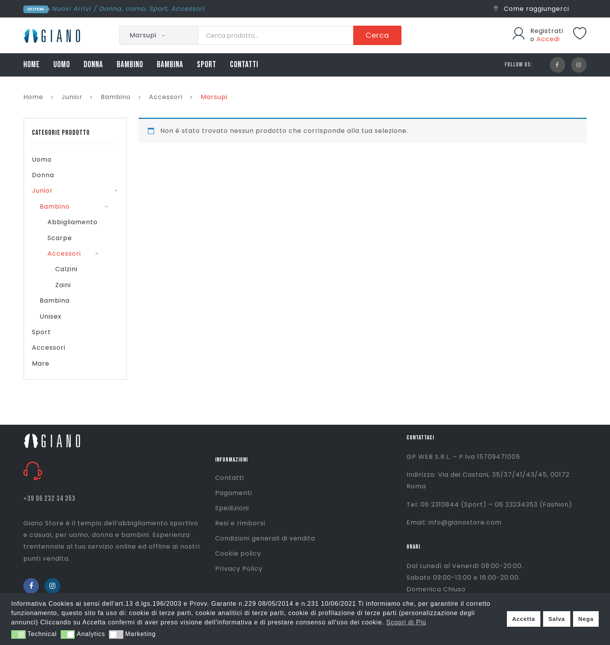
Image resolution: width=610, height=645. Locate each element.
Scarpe (59, 238)
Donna (111, 8)
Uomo (135, 8)
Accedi (548, 39)
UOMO (61, 64)
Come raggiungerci (531, 8)
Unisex (50, 316)
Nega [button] (585, 619)
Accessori (188, 8)
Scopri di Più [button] (406, 622)
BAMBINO (130, 64)
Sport (158, 8)
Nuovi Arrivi (71, 8)
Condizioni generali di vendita (265, 538)
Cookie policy (238, 553)
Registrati (546, 30)
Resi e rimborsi (240, 523)
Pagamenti (233, 492)
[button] (18, 634)
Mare (40, 363)
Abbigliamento (72, 222)
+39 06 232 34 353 (49, 498)
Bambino (116, 96)
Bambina (55, 300)
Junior (71, 96)
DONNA (93, 64)
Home (33, 96)
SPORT (206, 64)
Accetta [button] (523, 619)
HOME (31, 64)
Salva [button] (557, 619)
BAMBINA (170, 64)
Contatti (229, 477)
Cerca (377, 35)
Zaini (63, 285)
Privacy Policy (239, 568)
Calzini (66, 269)
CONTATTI (244, 64)
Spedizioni (232, 508)
